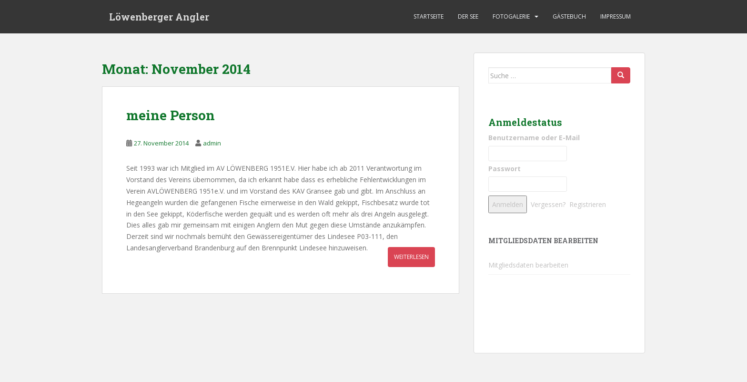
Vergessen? (548, 204)
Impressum (615, 16)
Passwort (504, 168)
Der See (468, 16)
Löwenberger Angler (159, 16)
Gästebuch (569, 16)
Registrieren (587, 204)
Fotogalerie (511, 16)
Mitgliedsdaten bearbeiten (528, 264)
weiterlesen (411, 257)
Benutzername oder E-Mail (534, 137)
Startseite (429, 16)
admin (212, 143)
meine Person (170, 115)
